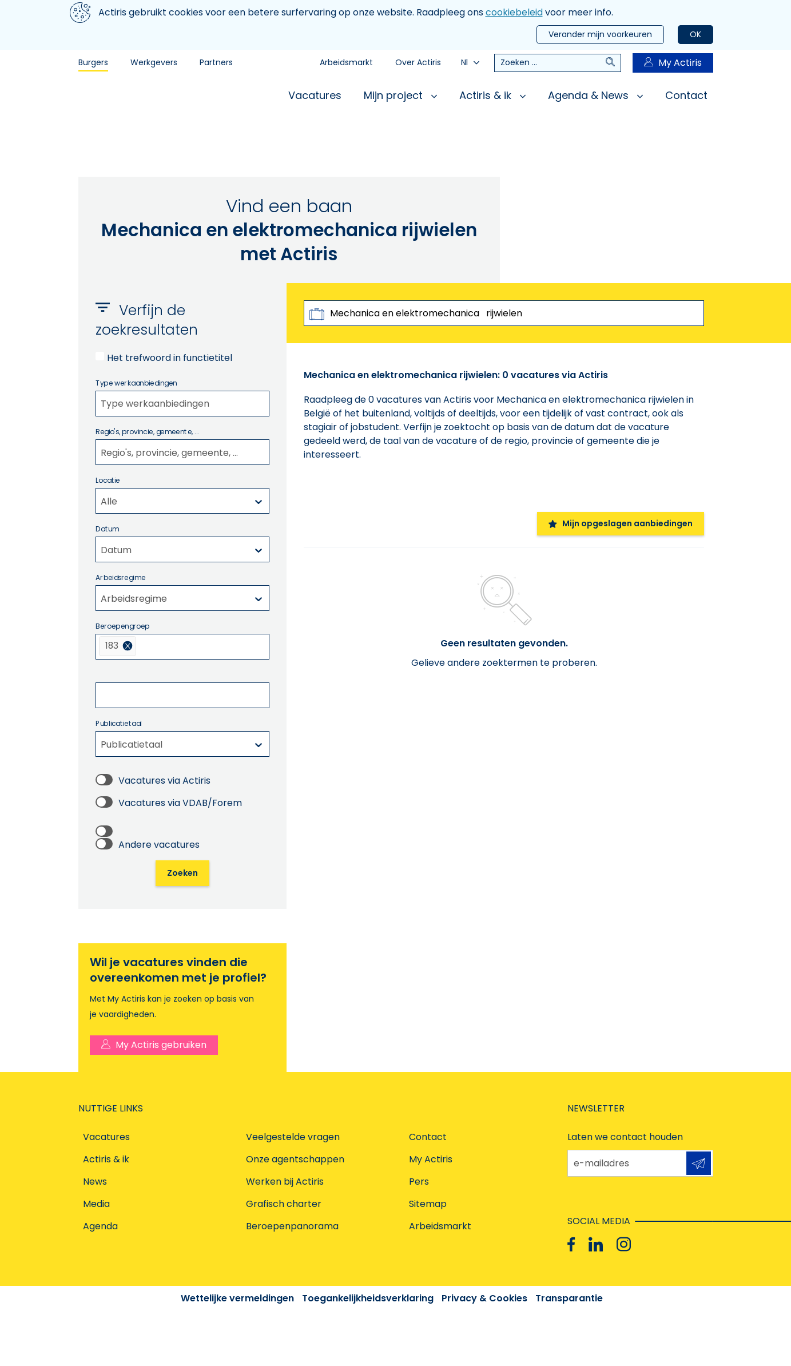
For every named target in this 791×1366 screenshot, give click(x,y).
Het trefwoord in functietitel (169, 357)
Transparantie (569, 1298)
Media (96, 1203)
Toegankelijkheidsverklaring (368, 1298)
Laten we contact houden (625, 1136)
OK (695, 34)
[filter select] (100, 403)
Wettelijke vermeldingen (237, 1298)
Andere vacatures (159, 844)
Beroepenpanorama (292, 1226)
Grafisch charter (283, 1203)
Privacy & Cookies (484, 1298)
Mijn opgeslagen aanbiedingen (620, 523)
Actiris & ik (492, 95)
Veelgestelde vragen (293, 1136)
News (95, 1181)
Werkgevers (153, 62)
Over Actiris (418, 62)
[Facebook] (571, 1244)
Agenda (100, 1226)
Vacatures (314, 95)
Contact (686, 95)
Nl (470, 62)
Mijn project (400, 95)
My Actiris (673, 62)
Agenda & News (595, 95)
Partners (216, 62)
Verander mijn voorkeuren (600, 34)
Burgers (93, 62)
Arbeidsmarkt (346, 62)
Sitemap (428, 1203)
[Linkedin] (596, 1244)
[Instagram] (624, 1244)
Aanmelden (698, 1163)
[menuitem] (117, 646)
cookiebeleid (514, 12)
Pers (419, 1181)
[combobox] (183, 403)
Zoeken (182, 873)
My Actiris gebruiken (153, 1044)
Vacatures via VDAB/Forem (180, 802)
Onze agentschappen (295, 1159)
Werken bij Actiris (285, 1181)
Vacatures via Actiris (164, 780)
